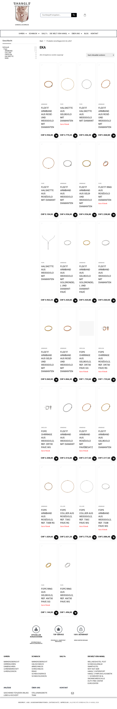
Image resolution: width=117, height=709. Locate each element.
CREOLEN (82, 348)
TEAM (34, 695)
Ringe (34, 671)
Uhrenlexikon (10, 671)
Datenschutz (54, 702)
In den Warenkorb (56, 135)
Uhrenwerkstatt (11, 669)
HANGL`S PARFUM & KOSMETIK (100, 673)
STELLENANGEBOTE (39, 693)
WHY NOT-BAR (93, 669)
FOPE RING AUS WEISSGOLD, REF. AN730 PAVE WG (66, 595)
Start (41, 41)
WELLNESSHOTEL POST (97, 661)
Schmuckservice (39, 673)
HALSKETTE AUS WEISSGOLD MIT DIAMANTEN (47, 273)
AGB (28, 702)
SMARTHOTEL (93, 666)
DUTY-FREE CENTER (95, 681)
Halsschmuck (38, 664)
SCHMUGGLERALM (95, 664)
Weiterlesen (75, 135)
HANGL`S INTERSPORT (96, 671)
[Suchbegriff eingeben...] (55, 15)
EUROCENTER (93, 683)
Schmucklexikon (39, 676)
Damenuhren (9, 666)
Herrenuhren (10, 664)
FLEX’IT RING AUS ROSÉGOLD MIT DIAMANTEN (105, 193)
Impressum (64, 702)
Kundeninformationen (39, 702)
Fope (61, 104)
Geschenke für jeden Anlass (16, 693)
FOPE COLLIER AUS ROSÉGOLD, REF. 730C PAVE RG (67, 516)
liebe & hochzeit (11, 695)
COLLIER (62, 506)
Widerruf (21, 702)
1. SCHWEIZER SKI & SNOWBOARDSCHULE (96, 677)
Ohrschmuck (37, 669)
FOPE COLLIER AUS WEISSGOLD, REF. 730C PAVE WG (86, 516)
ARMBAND (44, 104)
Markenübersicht (11, 661)
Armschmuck (37, 666)
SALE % (63, 656)
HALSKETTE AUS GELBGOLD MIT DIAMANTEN (66, 114)
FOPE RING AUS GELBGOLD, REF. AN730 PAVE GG (47, 595)
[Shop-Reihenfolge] (100, 55)
